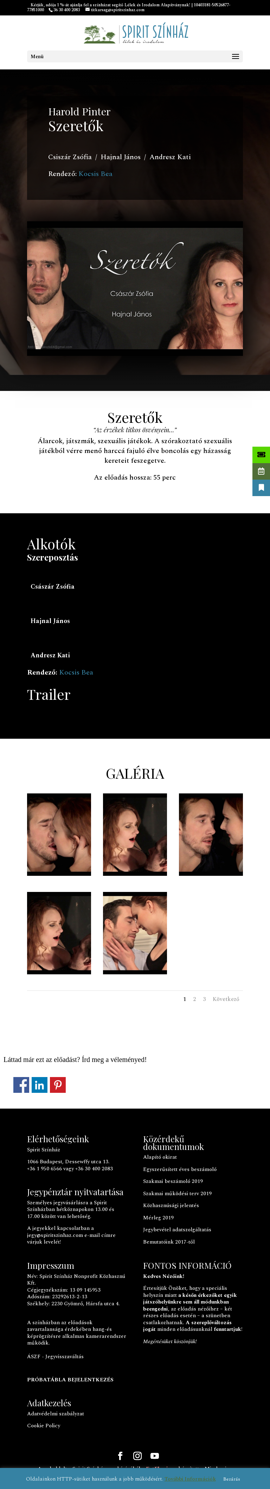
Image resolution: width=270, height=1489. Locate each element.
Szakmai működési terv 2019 (177, 1194)
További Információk (190, 1479)
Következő (226, 999)
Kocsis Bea (95, 174)
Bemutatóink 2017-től (169, 1242)
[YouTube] (154, 1457)
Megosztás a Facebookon (21, 1085)
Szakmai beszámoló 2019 (173, 1181)
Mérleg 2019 (158, 1218)
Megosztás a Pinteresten (58, 1085)
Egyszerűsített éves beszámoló (180, 1169)
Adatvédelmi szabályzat (55, 1414)
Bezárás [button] (231, 1479)
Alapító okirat (160, 1157)
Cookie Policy (43, 1426)
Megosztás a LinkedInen (39, 1085)
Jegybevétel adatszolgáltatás (177, 1230)
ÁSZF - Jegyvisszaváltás (55, 1357)
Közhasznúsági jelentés (171, 1206)
